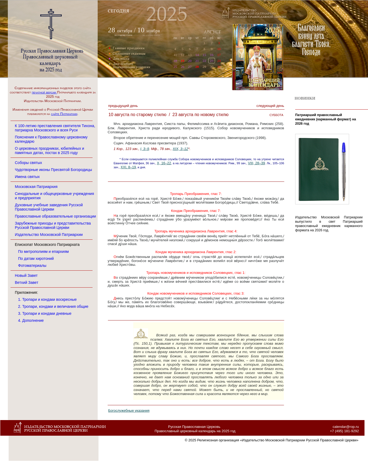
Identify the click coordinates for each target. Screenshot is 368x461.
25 (175, 67)
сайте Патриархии (64, 114)
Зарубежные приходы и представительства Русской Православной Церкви (53, 225)
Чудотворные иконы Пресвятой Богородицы (53, 169)
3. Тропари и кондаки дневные (44, 313)
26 (182, 67)
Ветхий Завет (26, 282)
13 (190, 55)
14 (197, 55)
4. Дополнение (31, 320)
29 (204, 67)
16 (211, 55)
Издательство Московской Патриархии (49, 234)
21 (197, 61)
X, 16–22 (164, 163)
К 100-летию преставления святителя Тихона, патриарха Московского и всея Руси (55, 128)
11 (175, 55)
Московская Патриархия (36, 186)
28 (197, 67)
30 (211, 67)
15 (204, 55)
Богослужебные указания (128, 410)
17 (219, 55)
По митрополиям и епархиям (43, 251)
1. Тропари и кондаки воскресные (47, 299)
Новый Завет (26, 275)
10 (219, 49)
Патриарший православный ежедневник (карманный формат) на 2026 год (325, 119)
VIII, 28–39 (256, 163)
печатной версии (44, 92)
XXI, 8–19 (128, 167)
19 (182, 61)
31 (219, 67)
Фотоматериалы (32, 265)
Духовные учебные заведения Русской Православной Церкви (49, 207)
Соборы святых (28, 162)
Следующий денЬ (270, 106)
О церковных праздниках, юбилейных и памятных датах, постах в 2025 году (49, 150)
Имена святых (27, 176)
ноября (148, 31)
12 (182, 55)
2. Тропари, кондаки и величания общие (53, 306)
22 (204, 61)
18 (175, 61)
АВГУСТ (212, 32)
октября (124, 31)
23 (211, 61)
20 (190, 61)
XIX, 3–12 (180, 149)
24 (219, 61)
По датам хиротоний (36, 258)
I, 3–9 (144, 149)
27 (190, 67)
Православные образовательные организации (55, 216)
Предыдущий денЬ (123, 106)
